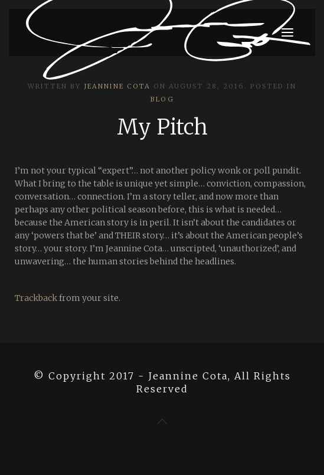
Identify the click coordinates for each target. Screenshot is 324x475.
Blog (162, 99)
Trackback (36, 298)
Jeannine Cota (117, 86)
